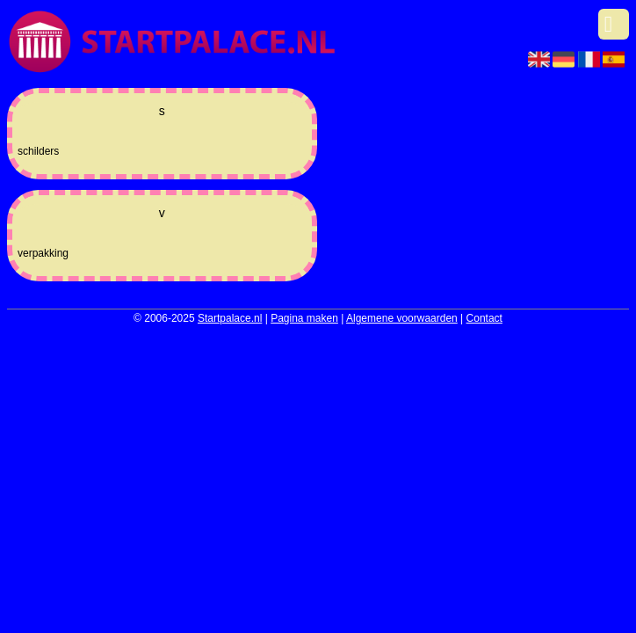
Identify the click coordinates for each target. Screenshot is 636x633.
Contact (484, 318)
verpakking (43, 253)
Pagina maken (304, 318)
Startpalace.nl (230, 318)
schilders (38, 151)
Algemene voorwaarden (402, 318)
